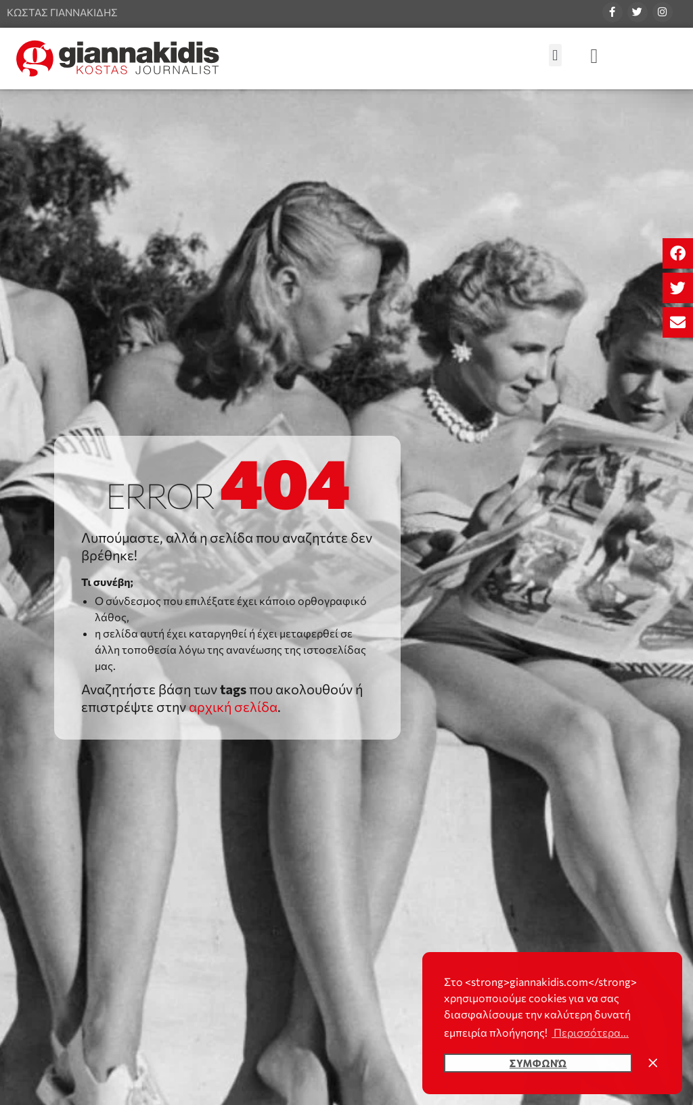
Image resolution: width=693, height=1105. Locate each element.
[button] (678, 253)
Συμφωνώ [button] (538, 1063)
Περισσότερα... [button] (590, 1032)
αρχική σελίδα (233, 706)
